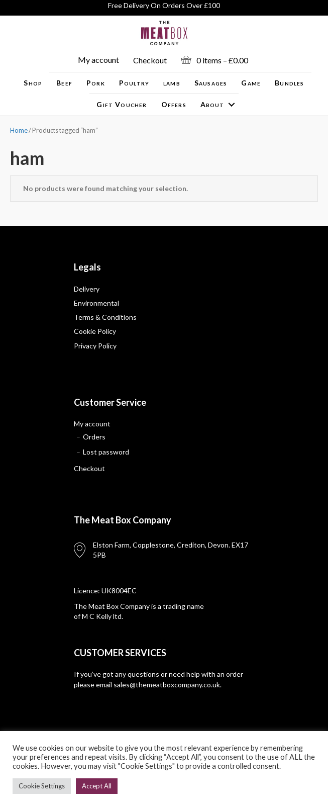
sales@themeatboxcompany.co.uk (167, 684)
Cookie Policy (95, 331)
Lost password (106, 451)
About (212, 104)
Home (19, 130)
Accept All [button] (97, 786)
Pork (95, 82)
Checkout (150, 60)
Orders (94, 436)
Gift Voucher (121, 104)
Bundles (289, 82)
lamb (171, 82)
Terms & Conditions (105, 317)
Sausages (211, 82)
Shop (33, 82)
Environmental (96, 303)
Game (251, 82)
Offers (173, 104)
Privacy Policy (95, 345)
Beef (64, 82)
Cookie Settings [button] (42, 786)
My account (98, 59)
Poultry (134, 82)
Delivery (86, 289)
